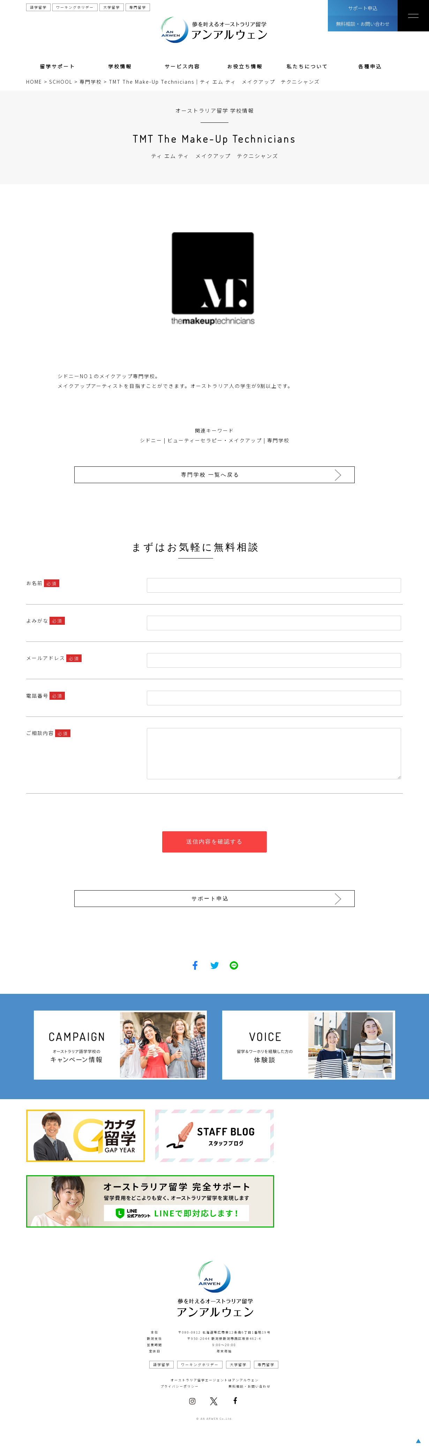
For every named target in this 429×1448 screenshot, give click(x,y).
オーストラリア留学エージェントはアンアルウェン (215, 1377)
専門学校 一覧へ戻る (212, 474)
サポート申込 (362, 8)
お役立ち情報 (245, 66)
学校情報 (120, 66)
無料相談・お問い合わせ (363, 23)
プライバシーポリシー (179, 1384)
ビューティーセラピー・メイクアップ (214, 440)
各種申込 (370, 66)
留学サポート (57, 66)
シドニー (151, 440)
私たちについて (307, 66)
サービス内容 (182, 66)
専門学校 (278, 440)
